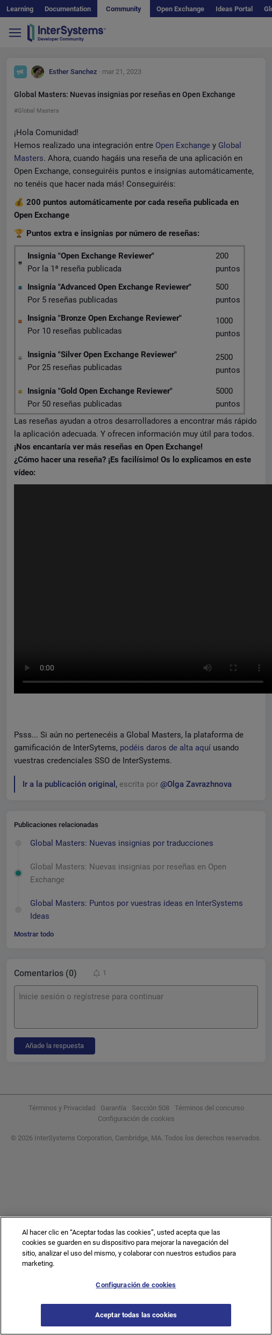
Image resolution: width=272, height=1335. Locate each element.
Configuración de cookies (136, 1285)
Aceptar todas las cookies (136, 1315)
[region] (136, 1275)
